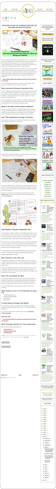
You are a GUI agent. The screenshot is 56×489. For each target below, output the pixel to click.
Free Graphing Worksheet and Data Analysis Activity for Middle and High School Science (47, 369)
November (47, 440)
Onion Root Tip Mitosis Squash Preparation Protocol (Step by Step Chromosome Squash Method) (47, 317)
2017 (44, 426)
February (47, 475)
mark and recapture (9, 337)
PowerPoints (48, 188)
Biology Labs (48, 184)
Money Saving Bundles (47, 180)
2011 (44, 480)
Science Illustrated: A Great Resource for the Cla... (48, 457)
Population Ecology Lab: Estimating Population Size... (48, 450)
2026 (44, 408)
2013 (44, 434)
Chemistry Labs (47, 186)
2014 (44, 432)
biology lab (7, 335)
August (46, 447)
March (46, 473)
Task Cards (47, 194)
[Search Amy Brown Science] (27, 20)
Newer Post (4, 375)
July (46, 464)
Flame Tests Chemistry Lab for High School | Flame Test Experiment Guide (47, 300)
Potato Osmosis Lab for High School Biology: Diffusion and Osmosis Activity (47, 265)
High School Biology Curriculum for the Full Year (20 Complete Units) (47, 228)
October (47, 442)
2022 (44, 417)
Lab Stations (48, 192)
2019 (44, 421)
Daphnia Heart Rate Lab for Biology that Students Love (50, 336)
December (47, 438)
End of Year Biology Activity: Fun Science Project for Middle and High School (47, 247)
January (46, 477)
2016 (44, 428)
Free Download (47, 79)
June (46, 466)
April (46, 471)
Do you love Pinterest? (47, 461)
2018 (44, 423)
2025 (44, 411)
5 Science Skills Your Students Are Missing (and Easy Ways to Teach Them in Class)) (47, 352)
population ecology (18, 337)
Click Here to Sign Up (48, 34)
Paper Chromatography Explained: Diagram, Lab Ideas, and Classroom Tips (48, 209)
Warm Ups (47, 190)
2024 (44, 413)
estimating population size (25, 335)
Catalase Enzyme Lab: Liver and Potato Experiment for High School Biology (48, 283)
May (46, 469)
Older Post (35, 375)
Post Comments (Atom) (11, 377)
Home (19, 375)
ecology (12, 335)
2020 (44, 419)
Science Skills (48, 182)
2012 (44, 436)
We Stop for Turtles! (48, 453)
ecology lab (16, 335)
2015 (44, 430)
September (47, 445)
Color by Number (48, 196)
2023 (44, 415)
